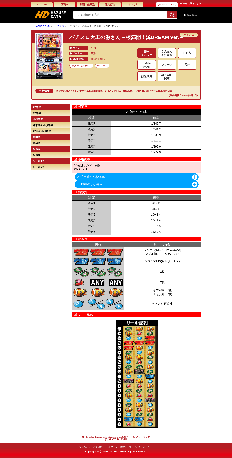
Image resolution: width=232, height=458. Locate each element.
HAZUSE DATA (42, 26)
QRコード (102, 65)
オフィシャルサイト (81, 65)
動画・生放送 (87, 4)
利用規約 (121, 447)
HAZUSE (42, 4)
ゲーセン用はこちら (190, 3)
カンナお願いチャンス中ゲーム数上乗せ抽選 (79, 91)
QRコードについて (167, 4)
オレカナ (133, 4)
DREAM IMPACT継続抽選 (118, 91)
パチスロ (59, 26)
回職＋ (64, 4)
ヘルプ (109, 447)
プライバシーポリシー (140, 447)
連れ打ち (110, 4)
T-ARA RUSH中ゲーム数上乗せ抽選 (153, 91)
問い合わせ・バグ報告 (90, 447)
